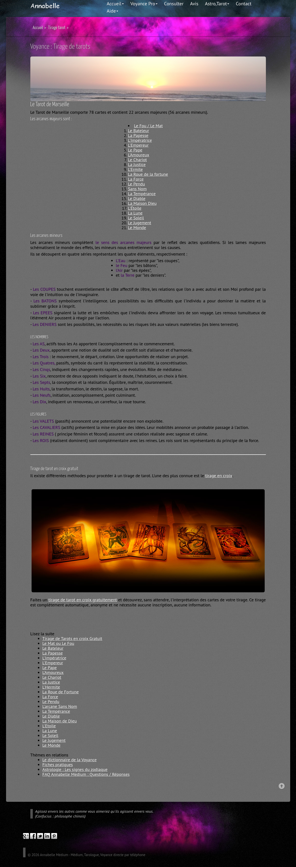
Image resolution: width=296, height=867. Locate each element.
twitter (40, 836)
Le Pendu (136, 184)
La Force (136, 179)
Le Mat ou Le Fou (58, 643)
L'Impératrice (140, 140)
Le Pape (135, 150)
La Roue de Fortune (60, 692)
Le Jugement (139, 222)
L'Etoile (49, 726)
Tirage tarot (57, 27)
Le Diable (136, 198)
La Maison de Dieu (59, 721)
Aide (112, 11)
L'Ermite (135, 169)
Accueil (115, 3)
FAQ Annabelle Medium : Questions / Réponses (86, 774)
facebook (33, 836)
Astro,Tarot (217, 3)
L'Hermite (51, 687)
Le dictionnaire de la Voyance (69, 760)
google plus (26, 836)
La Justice (137, 164)
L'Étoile (134, 208)
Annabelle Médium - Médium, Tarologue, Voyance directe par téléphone (92, 854)
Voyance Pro (144, 3)
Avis (194, 3)
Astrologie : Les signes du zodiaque (75, 769)
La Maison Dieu (142, 203)
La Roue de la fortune (148, 174)
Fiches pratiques (57, 764)
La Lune (135, 213)
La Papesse (138, 135)
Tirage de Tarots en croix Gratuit (72, 638)
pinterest (54, 836)
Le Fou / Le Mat (148, 125)
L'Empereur (138, 145)
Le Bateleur (138, 130)
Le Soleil (136, 218)
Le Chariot (137, 159)
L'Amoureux (138, 155)
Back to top (282, 786)
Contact (243, 3)
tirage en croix (218, 475)
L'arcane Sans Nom (59, 706)
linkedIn (47, 836)
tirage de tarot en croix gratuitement (83, 599)
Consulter (174, 3)
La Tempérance (142, 193)
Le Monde (137, 227)
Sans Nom (137, 189)
